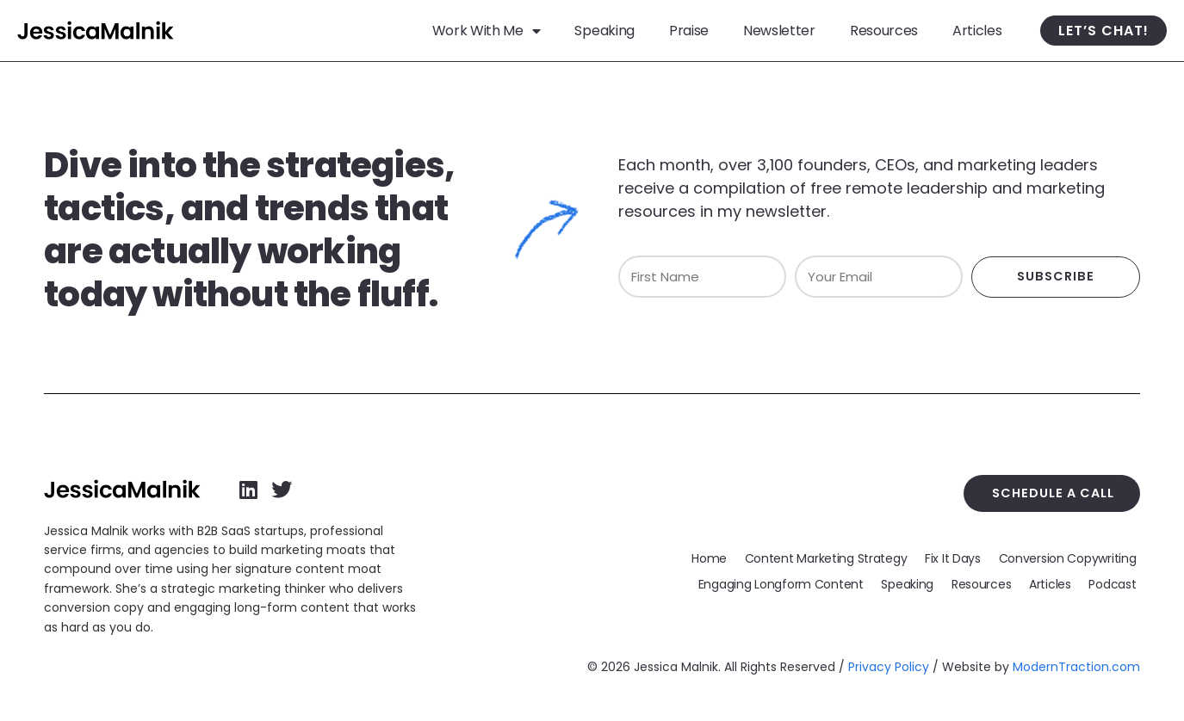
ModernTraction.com (1076, 666)
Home (710, 557)
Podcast (1113, 583)
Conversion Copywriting (1068, 557)
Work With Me (486, 30)
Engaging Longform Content (783, 583)
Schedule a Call (1054, 493)
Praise (689, 30)
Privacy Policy (888, 666)
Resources (884, 30)
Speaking (604, 30)
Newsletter (779, 30)
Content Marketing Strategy (827, 557)
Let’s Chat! (1103, 30)
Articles (976, 30)
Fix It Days (954, 557)
